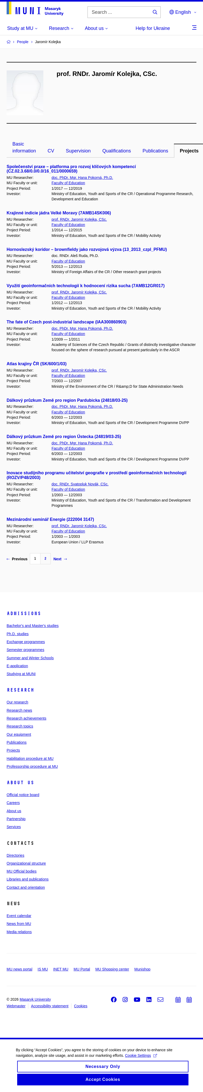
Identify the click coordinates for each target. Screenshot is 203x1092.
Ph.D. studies (18, 634)
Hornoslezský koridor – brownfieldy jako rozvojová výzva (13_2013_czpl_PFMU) (87, 249)
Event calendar (19, 916)
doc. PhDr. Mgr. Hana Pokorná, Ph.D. (82, 177)
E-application (17, 666)
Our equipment (19, 734)
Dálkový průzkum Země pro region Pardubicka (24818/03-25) (67, 400)
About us (20, 783)
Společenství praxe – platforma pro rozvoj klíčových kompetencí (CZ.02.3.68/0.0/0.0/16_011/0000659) (71, 169)
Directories (15, 855)
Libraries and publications (28, 879)
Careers (13, 803)
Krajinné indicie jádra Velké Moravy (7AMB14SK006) (59, 213)
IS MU (43, 969)
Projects (13, 750)
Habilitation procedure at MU (30, 758)
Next (60, 559)
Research (20, 690)
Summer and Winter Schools (30, 658)
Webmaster (16, 1006)
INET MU (60, 969)
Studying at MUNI (21, 674)
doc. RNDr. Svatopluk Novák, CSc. (80, 484)
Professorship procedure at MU (32, 766)
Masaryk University (35, 999)
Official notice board (23, 795)
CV (51, 151)
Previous (17, 559)
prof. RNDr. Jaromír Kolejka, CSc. (79, 219)
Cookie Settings (141, 1060)
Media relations (19, 932)
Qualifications (116, 151)
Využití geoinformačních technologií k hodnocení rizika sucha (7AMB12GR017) (86, 285)
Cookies (80, 1006)
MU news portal (19, 969)
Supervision (78, 151)
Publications (155, 151)
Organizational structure (26, 863)
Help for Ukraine (153, 28)
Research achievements (26, 718)
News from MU (19, 924)
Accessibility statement (49, 1006)
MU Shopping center (112, 969)
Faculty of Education (68, 183)
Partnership (16, 819)
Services (14, 827)
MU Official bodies (21, 871)
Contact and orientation (26, 887)
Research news (19, 710)
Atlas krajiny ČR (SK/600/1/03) (37, 364)
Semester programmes (25, 650)
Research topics (20, 726)
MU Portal (81, 969)
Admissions (24, 613)
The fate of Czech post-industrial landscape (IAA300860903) (66, 322)
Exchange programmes (26, 642)
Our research (17, 702)
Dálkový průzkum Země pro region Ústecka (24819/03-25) (64, 436)
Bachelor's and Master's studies (33, 626)
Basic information (24, 147)
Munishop (142, 969)
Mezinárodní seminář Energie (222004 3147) (50, 519)
